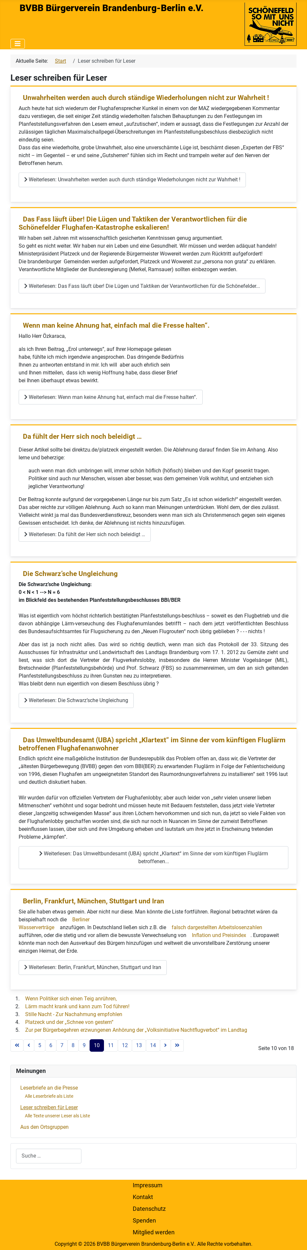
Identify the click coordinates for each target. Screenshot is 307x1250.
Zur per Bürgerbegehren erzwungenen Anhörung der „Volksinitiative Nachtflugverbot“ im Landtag (136, 1030)
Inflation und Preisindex (219, 935)
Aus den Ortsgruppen (44, 1127)
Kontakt (143, 1197)
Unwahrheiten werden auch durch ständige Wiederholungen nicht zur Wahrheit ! (146, 98)
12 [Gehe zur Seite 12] (125, 1045)
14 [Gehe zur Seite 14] (153, 1045)
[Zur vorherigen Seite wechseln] (28, 1045)
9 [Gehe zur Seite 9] (84, 1045)
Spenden (144, 1220)
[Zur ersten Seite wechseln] (17, 1045)
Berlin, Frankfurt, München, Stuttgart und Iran (93, 901)
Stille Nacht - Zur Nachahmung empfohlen (73, 1014)
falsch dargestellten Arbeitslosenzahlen (217, 927)
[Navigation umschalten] (17, 44)
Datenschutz (149, 1209)
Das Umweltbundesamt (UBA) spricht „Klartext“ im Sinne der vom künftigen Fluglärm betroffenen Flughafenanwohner (152, 744)
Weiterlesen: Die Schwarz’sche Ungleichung (76, 700)
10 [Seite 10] (97, 1045)
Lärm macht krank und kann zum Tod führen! (77, 1006)
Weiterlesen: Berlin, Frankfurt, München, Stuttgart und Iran (92, 967)
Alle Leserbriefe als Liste (49, 1096)
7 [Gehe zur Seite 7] (61, 1045)
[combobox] (48, 1156)
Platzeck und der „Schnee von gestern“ (69, 1022)
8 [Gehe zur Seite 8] (73, 1045)
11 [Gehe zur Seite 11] (111, 1045)
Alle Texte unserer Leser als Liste (57, 1115)
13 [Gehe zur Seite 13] (139, 1045)
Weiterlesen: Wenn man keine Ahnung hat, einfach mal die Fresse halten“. (110, 397)
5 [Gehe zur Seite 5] (39, 1045)
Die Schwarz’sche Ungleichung (70, 574)
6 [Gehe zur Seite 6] (50, 1045)
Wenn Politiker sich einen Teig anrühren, (71, 998)
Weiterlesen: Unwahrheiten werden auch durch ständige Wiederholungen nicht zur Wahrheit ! (132, 179)
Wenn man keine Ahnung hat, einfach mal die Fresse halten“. (116, 325)
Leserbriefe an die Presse (49, 1088)
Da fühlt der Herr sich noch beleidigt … (82, 436)
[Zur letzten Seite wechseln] (177, 1045)
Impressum (147, 1185)
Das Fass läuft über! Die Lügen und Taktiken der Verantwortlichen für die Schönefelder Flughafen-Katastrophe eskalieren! (133, 223)
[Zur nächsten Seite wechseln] (165, 1045)
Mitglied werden (154, 1232)
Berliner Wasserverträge (54, 923)
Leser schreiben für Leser (49, 1107)
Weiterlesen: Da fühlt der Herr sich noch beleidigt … (84, 534)
